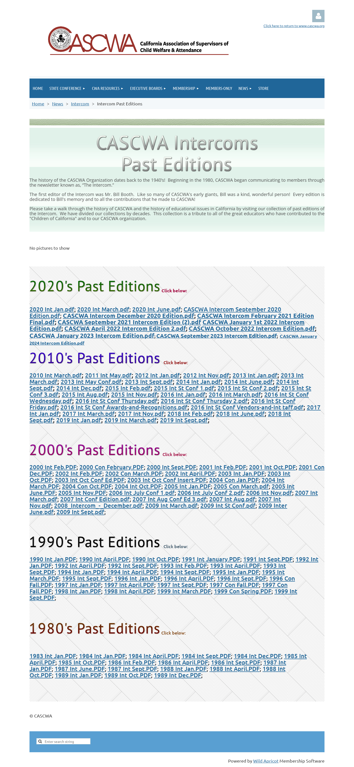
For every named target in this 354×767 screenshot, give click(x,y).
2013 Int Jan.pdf (255, 375)
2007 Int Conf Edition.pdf (95, 499)
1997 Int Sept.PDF (181, 584)
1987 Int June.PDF (80, 668)
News (57, 103)
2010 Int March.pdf (56, 375)
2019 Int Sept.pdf (184, 420)
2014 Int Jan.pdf (198, 381)
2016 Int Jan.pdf (183, 394)
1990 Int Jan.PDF (53, 559)
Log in (318, 16)
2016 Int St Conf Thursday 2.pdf (204, 401)
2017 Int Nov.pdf (141, 413)
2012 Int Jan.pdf (157, 375)
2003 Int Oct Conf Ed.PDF (89, 480)
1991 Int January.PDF (211, 559)
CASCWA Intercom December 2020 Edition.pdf (128, 315)
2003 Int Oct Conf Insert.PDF (166, 480)
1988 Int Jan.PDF (183, 668)
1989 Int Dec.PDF (177, 675)
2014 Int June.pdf (248, 381)
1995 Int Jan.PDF (235, 572)
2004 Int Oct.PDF (138, 486)
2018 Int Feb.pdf (190, 413)
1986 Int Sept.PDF (235, 662)
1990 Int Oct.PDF (155, 559)
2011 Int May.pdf (108, 375)
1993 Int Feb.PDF (183, 565)
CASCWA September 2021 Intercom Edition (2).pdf (129, 322)
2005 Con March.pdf (241, 486)
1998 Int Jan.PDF (78, 591)
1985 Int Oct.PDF (81, 662)
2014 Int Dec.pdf (79, 388)
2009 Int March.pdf (171, 505)
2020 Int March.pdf (103, 309)
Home (38, 103)
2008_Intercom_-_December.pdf (98, 505)
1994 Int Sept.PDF (184, 572)
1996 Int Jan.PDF (137, 578)
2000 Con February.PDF (111, 467)
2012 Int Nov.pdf (206, 375)
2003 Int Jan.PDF (241, 473)
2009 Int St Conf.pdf (227, 505)
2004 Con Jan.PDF (234, 480)
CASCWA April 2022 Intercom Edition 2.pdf (125, 328)
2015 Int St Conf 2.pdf (248, 388)
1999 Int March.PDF (184, 591)
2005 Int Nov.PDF (82, 492)
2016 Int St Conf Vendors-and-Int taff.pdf (247, 407)
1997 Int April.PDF (129, 584)
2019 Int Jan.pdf (78, 420)
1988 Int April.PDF (234, 668)
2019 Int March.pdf (130, 420)
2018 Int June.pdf (240, 413)
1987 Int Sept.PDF (132, 668)
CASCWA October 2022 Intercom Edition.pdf (252, 328)
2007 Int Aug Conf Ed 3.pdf (169, 499)
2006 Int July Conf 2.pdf (210, 492)
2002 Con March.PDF (133, 473)
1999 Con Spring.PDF (242, 591)
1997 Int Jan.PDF (78, 584)
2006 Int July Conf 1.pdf (142, 492)
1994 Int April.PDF (132, 572)
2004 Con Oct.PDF (87, 486)
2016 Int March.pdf (235, 394)
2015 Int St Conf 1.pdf (184, 388)
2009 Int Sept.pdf (80, 512)
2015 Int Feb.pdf (127, 388)
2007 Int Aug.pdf (232, 499)
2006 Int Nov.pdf (269, 492)
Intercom (80, 103)
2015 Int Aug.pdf (85, 394)
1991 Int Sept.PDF (268, 559)
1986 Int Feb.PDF (131, 662)
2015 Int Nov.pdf (134, 394)
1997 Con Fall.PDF (234, 584)
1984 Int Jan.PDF (102, 656)
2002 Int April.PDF (190, 473)
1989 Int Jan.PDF (78, 675)
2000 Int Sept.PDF (171, 467)
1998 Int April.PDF (129, 591)
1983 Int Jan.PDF (53, 656)
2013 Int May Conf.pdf (91, 381)
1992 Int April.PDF (80, 565)
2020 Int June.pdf (156, 309)
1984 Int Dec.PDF (257, 656)
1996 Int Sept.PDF (241, 578)
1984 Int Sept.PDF (206, 656)
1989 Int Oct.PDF (127, 675)
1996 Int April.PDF (189, 578)
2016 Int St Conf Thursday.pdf (116, 401)
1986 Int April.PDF (183, 662)
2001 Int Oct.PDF (272, 467)
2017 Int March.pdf (88, 413)
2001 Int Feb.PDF (222, 467)
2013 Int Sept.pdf (149, 381)
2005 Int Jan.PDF (187, 486)
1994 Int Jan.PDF (81, 572)
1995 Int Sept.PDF (86, 578)
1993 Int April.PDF (235, 565)
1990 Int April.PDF (104, 559)
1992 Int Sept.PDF (132, 565)
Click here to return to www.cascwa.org (294, 25)
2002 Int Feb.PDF (78, 473)
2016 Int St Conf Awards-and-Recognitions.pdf (123, 407)
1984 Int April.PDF (153, 656)
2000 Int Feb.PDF (53, 467)
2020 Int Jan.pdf (52, 309)
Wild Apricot (266, 760)
